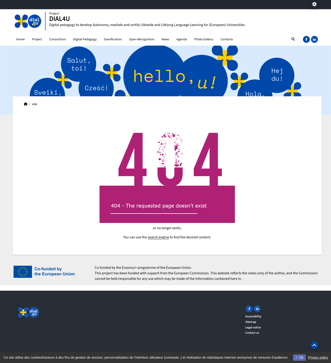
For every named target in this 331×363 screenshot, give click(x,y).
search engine (158, 237)
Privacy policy (318, 357)
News (165, 39)
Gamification (113, 39)
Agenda (181, 39)
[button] (314, 345)
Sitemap (250, 322)
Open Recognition (141, 39)
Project (37, 39)
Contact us (252, 333)
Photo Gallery (203, 39)
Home (20, 39)
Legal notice (253, 327)
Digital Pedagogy (85, 39)
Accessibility (253, 316)
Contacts (226, 39)
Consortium (57, 39)
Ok (299, 357)
